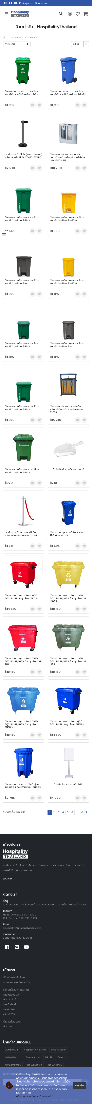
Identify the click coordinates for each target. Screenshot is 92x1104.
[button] (61, 14)
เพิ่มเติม (7, 878)
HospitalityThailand (35, 1049)
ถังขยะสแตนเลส (34, 1065)
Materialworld (12, 1057)
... (76, 812)
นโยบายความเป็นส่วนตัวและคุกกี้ (34, 1096)
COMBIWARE (12, 1049)
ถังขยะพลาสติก (58, 1049)
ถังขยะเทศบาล (33, 1057)
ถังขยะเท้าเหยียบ (13, 1065)
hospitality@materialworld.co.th (22, 928)
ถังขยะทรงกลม (55, 1065)
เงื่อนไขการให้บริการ (14, 977)
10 (81, 812)
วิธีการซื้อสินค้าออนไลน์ (16, 990)
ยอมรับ (79, 1085)
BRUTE (48, 1057)
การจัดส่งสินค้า (11, 995)
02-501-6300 (28, 914)
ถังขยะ (61, 1057)
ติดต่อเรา (8, 1026)
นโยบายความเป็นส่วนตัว (16, 982)
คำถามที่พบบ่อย (12, 1022)
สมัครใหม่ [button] (42, 3)
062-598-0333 (28, 918)
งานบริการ (9, 1014)
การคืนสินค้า (10, 1009)
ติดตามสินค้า (10, 999)
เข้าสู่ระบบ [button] (25, 3)
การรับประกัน (10, 1004)
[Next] (87, 812)
